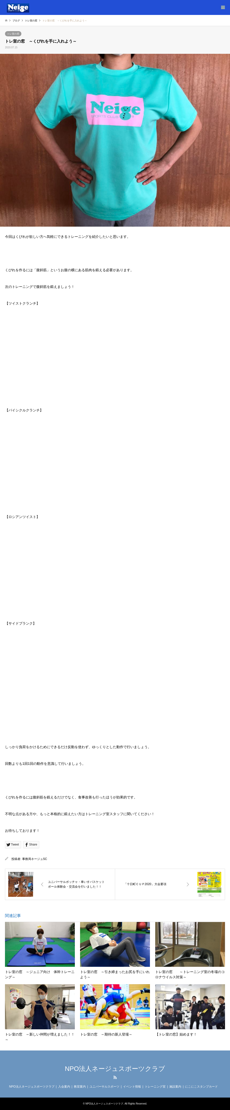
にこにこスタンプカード (201, 1086)
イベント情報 (132, 1086)
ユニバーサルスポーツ (104, 1086)
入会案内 (64, 1086)
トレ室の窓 (13, 33)
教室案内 (80, 1086)
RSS (115, 1077)
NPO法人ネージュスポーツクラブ (115, 1068)
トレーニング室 (155, 1086)
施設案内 (175, 1086)
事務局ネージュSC (34, 859)
